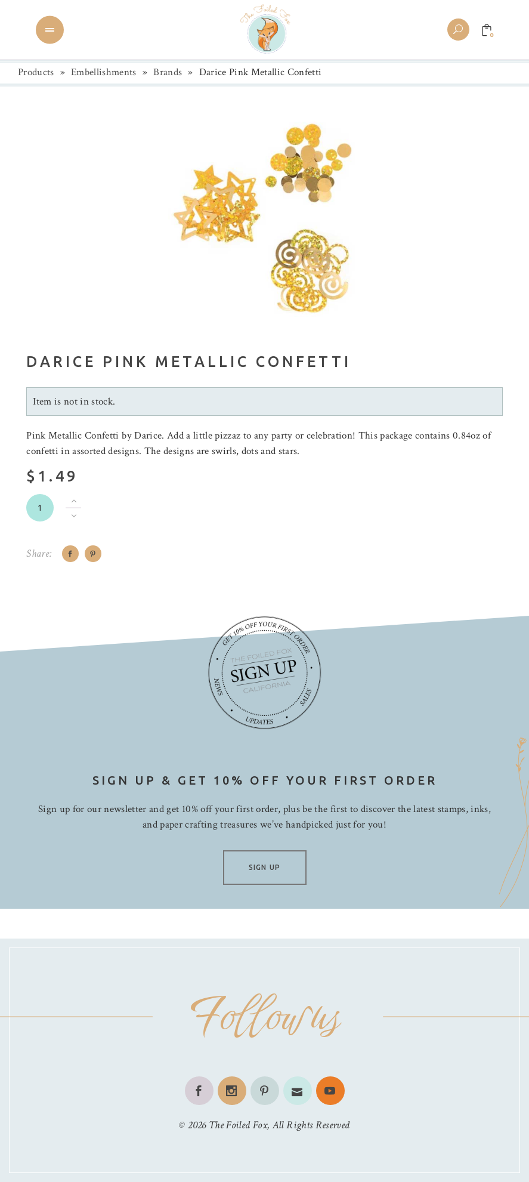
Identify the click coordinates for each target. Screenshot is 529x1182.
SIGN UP (264, 867)
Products (36, 72)
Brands (167, 72)
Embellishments (104, 72)
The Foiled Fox (238, 1125)
